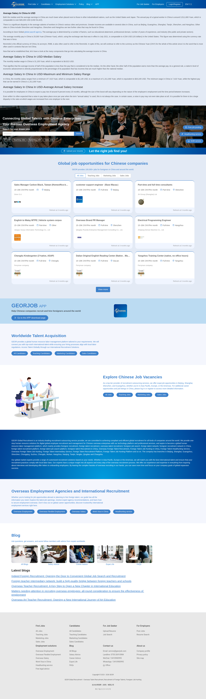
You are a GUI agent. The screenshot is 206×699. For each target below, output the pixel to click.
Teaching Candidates (78, 635)
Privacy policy (142, 655)
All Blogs (73, 651)
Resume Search (143, 635)
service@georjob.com (114, 651)
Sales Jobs (40, 642)
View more (103, 289)
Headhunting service (44, 665)
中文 (190, 4)
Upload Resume (109, 631)
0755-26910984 (113, 655)
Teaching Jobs (42, 635)
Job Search (107, 635)
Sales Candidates (76, 642)
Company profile (143, 651)
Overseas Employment (45, 651)
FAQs (71, 665)
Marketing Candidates (78, 638)
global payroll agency (33, 32)
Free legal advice (42, 669)
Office (106, 665)
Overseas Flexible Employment (48, 655)
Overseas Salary (42, 658)
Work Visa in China (43, 662)
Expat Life (73, 662)
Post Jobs (141, 631)
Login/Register (175, 4)
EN (186, 4)
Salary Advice (74, 655)
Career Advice (75, 658)
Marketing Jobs (42, 638)
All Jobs (39, 631)
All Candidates (75, 631)
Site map (140, 658)
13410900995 (112, 658)
